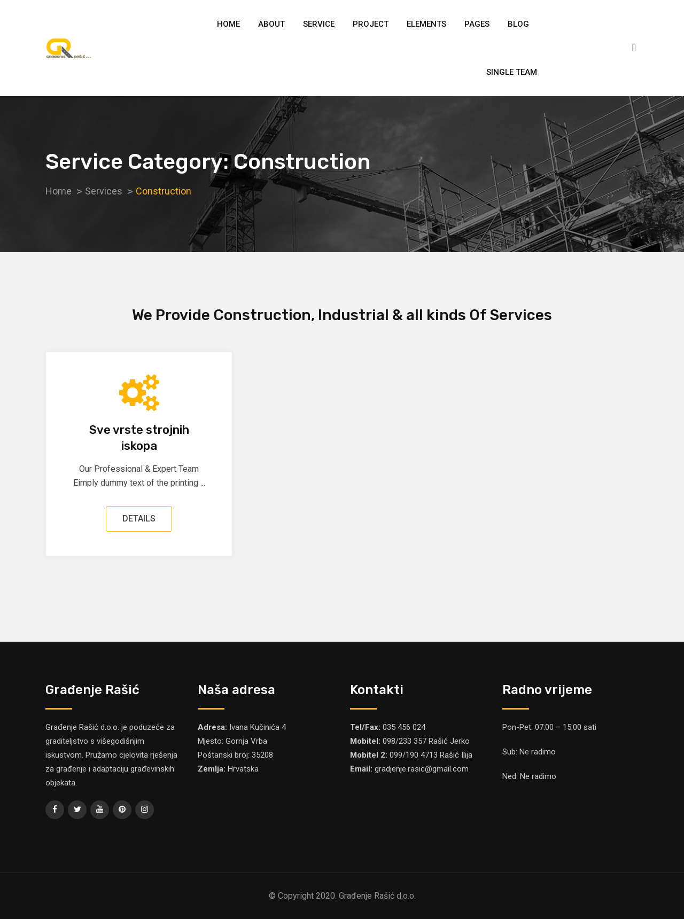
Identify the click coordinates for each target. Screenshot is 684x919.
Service (319, 24)
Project (370, 24)
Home (228, 24)
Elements (426, 24)
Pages (476, 24)
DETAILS (139, 518)
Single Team (511, 72)
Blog (518, 24)
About (271, 24)
